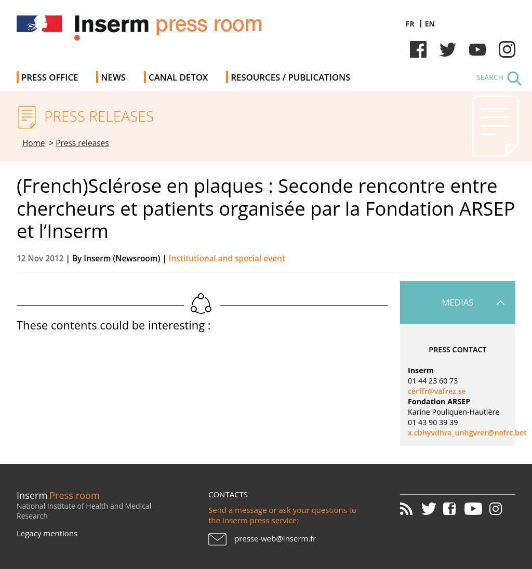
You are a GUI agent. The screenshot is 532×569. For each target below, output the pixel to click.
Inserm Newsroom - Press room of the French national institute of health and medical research (164, 31)
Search (489, 77)
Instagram (507, 49)
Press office (49, 77)
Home (33, 143)
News (113, 77)
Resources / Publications (290, 77)
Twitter (448, 49)
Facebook (418, 49)
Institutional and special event (227, 258)
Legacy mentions (47, 533)
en (430, 24)
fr (410, 24)
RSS (410, 508)
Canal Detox (178, 77)
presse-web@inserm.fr (275, 538)
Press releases (82, 143)
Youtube (477, 49)
